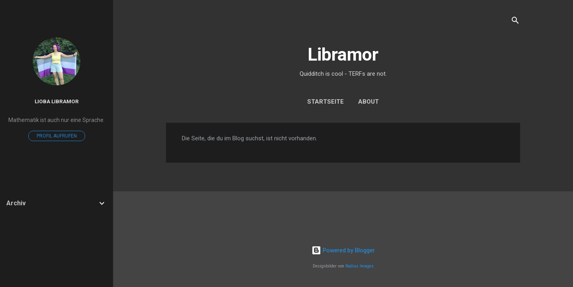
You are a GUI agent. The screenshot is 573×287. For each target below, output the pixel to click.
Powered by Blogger (343, 250)
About (368, 101)
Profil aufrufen (57, 136)
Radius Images (359, 266)
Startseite (325, 101)
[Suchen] (515, 22)
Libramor (343, 54)
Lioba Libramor (57, 101)
